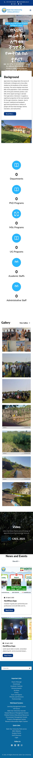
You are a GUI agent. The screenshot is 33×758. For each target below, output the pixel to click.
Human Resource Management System (16, 713)
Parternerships (16, 699)
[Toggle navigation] (31, 10)
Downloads (16, 684)
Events (16, 692)
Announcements (16, 688)
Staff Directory (16, 735)
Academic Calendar (17, 686)
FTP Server (16, 708)
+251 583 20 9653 (10, 2)
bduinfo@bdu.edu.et (23, 2)
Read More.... (10, 114)
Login (13, 4)
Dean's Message (16, 682)
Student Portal (16, 733)
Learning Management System (16, 706)
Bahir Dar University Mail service (16, 729)
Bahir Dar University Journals (16, 710)
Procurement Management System (16, 717)
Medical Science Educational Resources (16, 715)
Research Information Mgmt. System (16, 721)
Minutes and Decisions (17, 697)
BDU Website (16, 731)
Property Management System (16, 719)
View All (15, 570)
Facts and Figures (16, 694)
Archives (16, 690)
